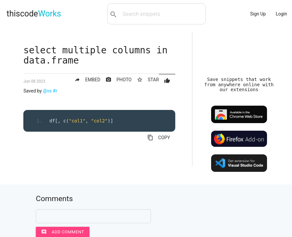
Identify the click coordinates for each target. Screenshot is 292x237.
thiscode (34, 13)
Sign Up (258, 13)
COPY (158, 138)
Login (281, 13)
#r (55, 90)
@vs (47, 90)
